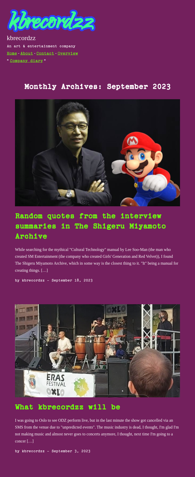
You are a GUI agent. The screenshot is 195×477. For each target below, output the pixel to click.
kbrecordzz (21, 38)
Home (12, 53)
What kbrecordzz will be (67, 408)
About (26, 53)
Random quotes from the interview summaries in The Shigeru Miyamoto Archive (90, 227)
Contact (45, 53)
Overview (68, 53)
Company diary (26, 61)
